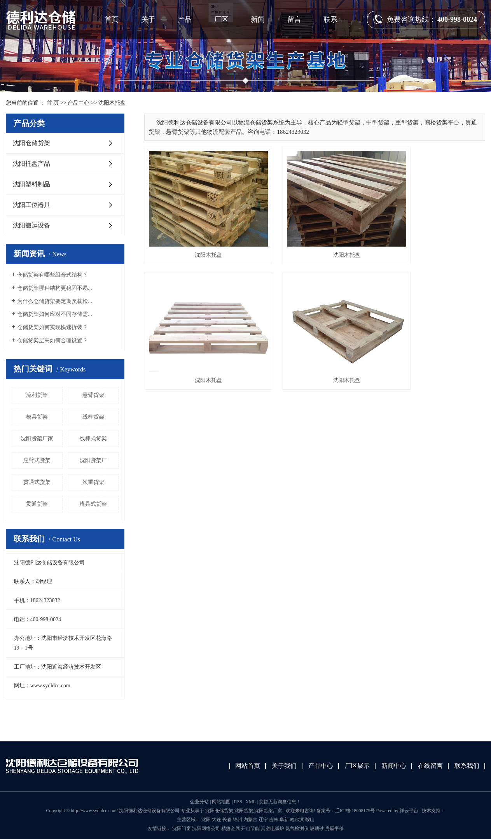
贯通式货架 (37, 482)
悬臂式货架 (37, 460)
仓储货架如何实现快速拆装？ (52, 327)
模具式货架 (93, 504)
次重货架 (93, 482)
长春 (227, 819)
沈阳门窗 (182, 828)
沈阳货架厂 (93, 460)
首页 (112, 19)
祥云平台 (409, 810)
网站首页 (247, 765)
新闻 (258, 19)
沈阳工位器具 (31, 204)
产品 (185, 19)
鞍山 (310, 819)
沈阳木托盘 (112, 103)
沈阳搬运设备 (31, 225)
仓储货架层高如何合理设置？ (52, 340)
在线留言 (430, 765)
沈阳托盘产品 (31, 163)
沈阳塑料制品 (31, 184)
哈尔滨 (297, 819)
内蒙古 (250, 819)
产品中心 (78, 103)
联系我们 (466, 765)
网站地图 (222, 801)
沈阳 (206, 819)
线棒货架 (93, 417)
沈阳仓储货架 (31, 143)
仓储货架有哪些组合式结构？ (52, 275)
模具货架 (37, 417)
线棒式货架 (93, 438)
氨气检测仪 (297, 828)
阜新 (284, 819)
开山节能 (251, 828)
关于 (148, 19)
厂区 (221, 19)
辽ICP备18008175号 (355, 810)
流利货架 (37, 395)
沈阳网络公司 (206, 828)
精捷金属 (231, 828)
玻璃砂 (317, 828)
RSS (238, 801)
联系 (330, 19)
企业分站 (199, 801)
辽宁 (263, 819)
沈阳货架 (243, 810)
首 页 (53, 103)
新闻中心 (393, 765)
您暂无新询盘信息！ (280, 801)
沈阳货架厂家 (37, 438)
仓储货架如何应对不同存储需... (54, 314)
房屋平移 (334, 828)
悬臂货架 (93, 395)
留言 (294, 19)
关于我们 (284, 765)
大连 (216, 819)
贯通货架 (37, 504)
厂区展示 (357, 765)
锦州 (237, 819)
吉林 (273, 819)
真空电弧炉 (273, 828)
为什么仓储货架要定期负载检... (54, 301)
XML (250, 801)
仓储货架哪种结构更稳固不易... (54, 288)
